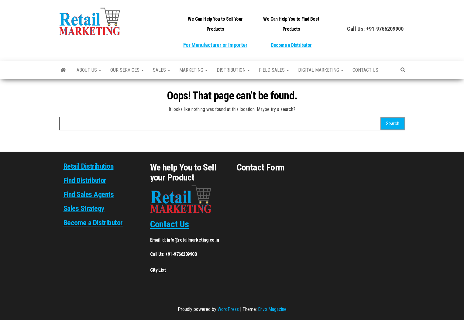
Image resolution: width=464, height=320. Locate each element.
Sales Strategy (84, 208)
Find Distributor (85, 180)
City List (158, 270)
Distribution (233, 70)
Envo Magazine (272, 309)
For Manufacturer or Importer (215, 45)
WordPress (228, 309)
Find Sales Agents (89, 194)
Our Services (127, 70)
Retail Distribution (89, 166)
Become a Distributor (291, 45)
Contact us (365, 70)
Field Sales (274, 70)
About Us (89, 70)
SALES (161, 70)
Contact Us (169, 224)
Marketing (193, 70)
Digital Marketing (320, 70)
